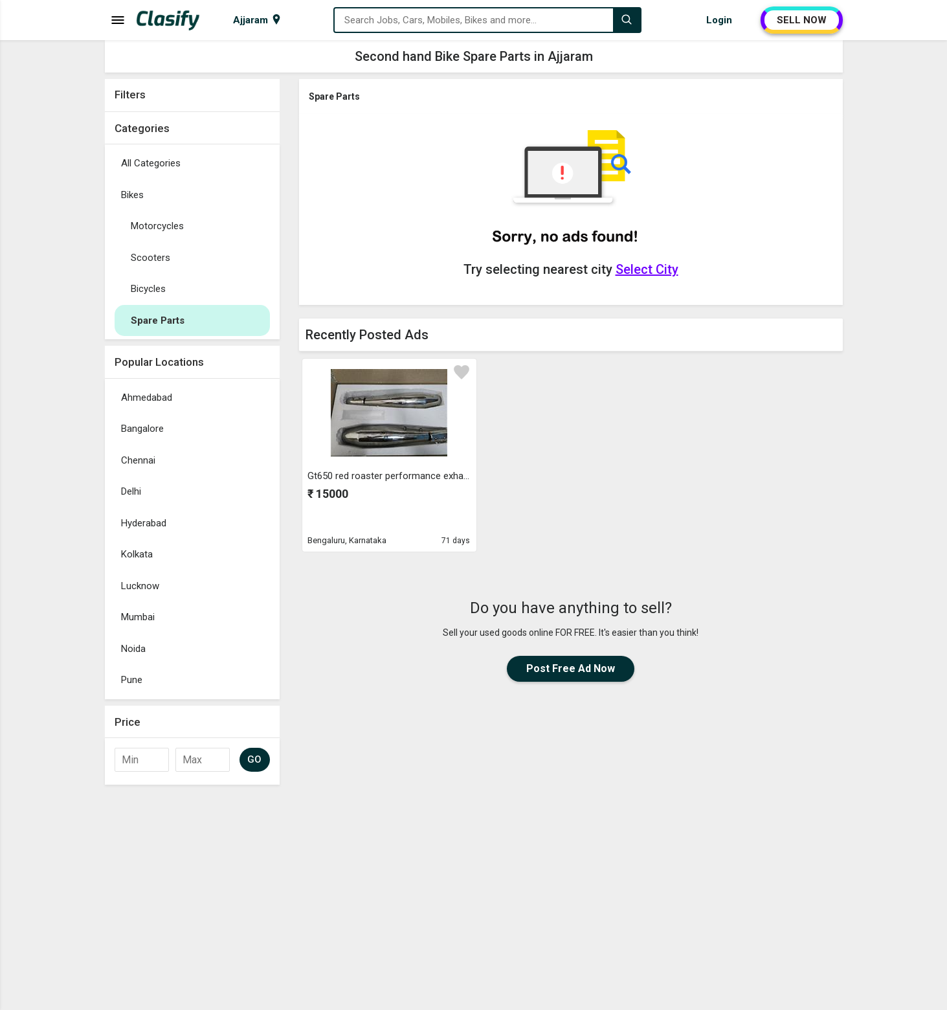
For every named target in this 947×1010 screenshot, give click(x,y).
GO (254, 759)
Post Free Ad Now (570, 668)
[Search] (626, 20)
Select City (647, 269)
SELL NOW (802, 20)
